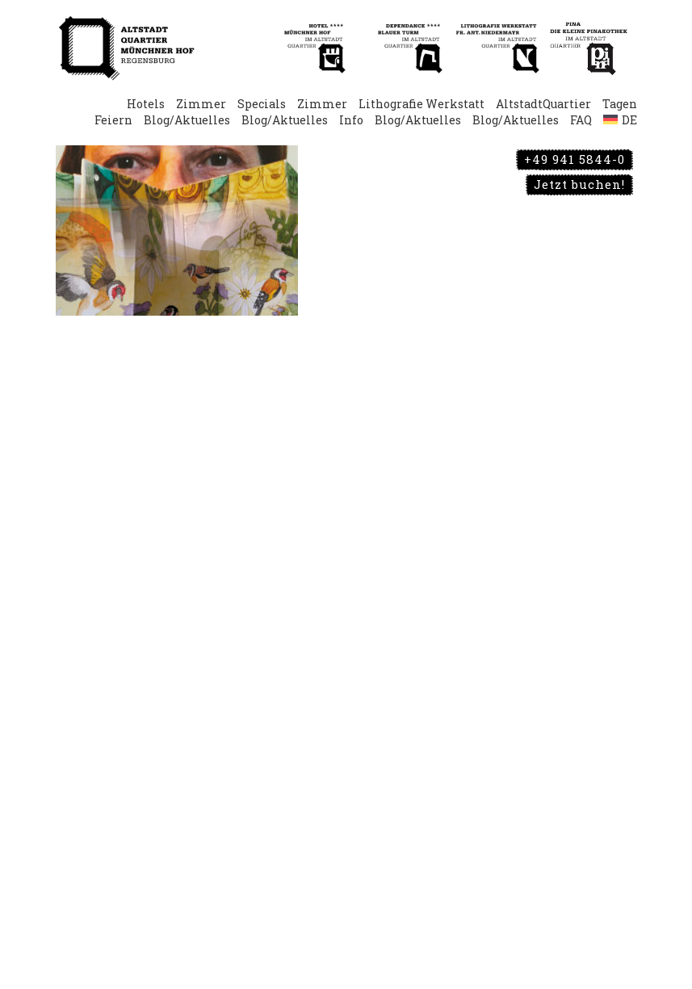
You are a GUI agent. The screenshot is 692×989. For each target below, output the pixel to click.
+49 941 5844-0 (574, 159)
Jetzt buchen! (579, 184)
